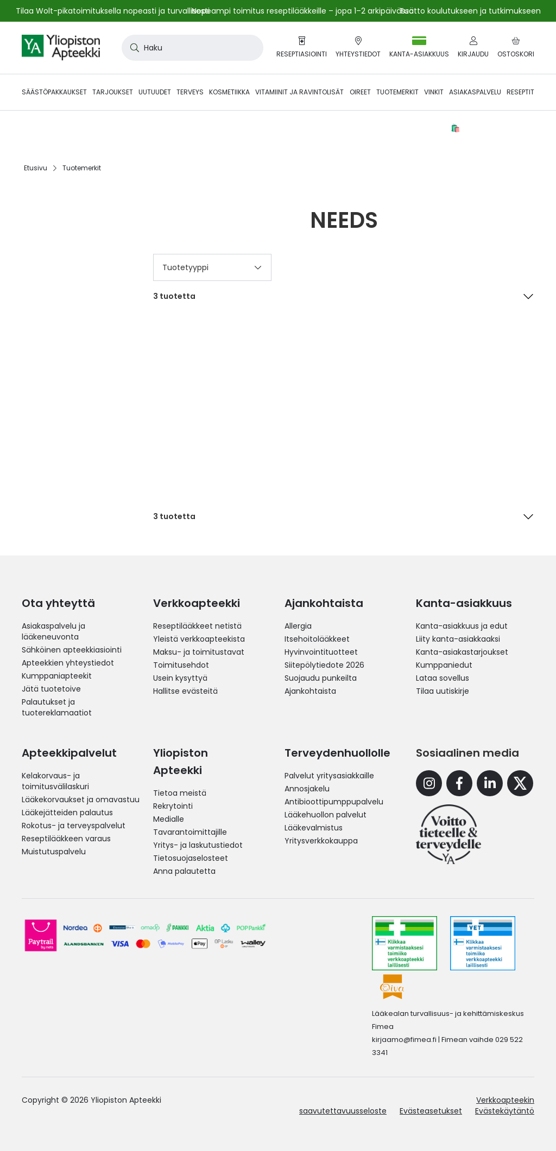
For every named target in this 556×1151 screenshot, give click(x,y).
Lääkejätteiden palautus (67, 812)
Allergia (298, 626)
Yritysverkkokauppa (321, 840)
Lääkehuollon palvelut (326, 814)
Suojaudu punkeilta (321, 678)
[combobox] (192, 48)
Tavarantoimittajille (190, 832)
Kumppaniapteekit (57, 675)
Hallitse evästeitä (185, 691)
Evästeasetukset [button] (431, 1110)
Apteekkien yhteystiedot (68, 662)
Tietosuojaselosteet (190, 858)
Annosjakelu (307, 788)
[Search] (132, 48)
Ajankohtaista (310, 691)
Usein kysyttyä (180, 678)
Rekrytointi (173, 806)
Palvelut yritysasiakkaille (329, 775)
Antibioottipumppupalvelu (334, 801)
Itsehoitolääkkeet (317, 639)
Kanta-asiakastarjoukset (462, 652)
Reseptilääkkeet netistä (197, 626)
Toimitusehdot (181, 665)
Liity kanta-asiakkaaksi (458, 639)
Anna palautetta (184, 871)
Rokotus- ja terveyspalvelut (73, 825)
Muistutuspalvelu (54, 851)
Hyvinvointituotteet (321, 652)
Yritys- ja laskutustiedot (198, 845)
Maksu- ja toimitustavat (198, 652)
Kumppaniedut (444, 665)
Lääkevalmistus (314, 827)
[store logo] (61, 48)
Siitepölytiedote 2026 (324, 665)
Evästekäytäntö (504, 1110)
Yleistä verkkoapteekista (199, 639)
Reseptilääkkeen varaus (66, 838)
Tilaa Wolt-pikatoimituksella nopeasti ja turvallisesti (113, 10)
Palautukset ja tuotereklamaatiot (57, 707)
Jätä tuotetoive (51, 688)
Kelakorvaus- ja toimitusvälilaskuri (55, 781)
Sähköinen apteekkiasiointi (72, 649)
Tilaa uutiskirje (442, 691)
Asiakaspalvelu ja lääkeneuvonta (53, 631)
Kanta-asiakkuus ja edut (462, 626)
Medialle (168, 819)
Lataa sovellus (442, 678)
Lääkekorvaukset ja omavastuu (81, 799)
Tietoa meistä (179, 793)
